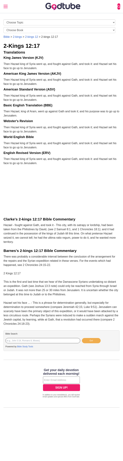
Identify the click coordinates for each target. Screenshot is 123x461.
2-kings (17, 36)
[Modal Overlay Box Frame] (61, 383)
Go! (91, 340)
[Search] (118, 6)
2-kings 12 (31, 36)
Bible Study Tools (25, 346)
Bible (6, 36)
